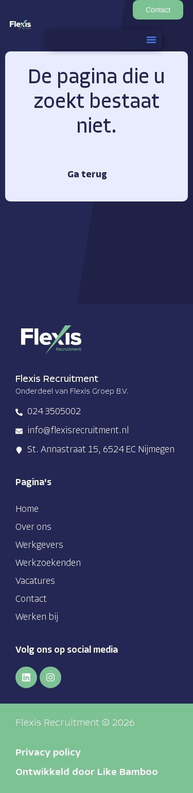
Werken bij (36, 617)
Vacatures (35, 581)
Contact (31, 599)
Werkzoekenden (48, 563)
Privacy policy (48, 753)
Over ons (33, 527)
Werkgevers (39, 545)
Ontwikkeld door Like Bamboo (86, 773)
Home (27, 509)
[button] (151, 39)
